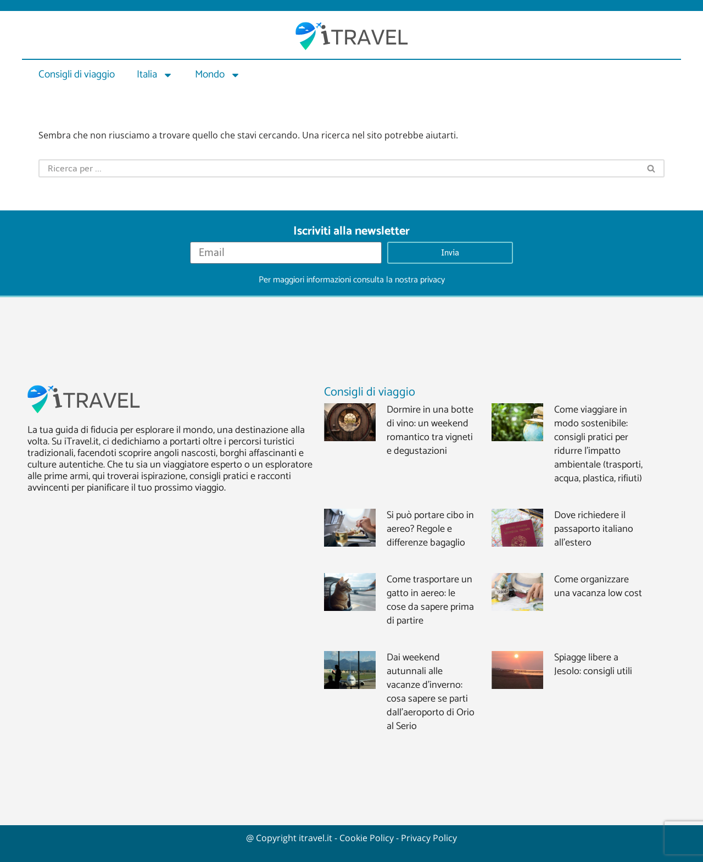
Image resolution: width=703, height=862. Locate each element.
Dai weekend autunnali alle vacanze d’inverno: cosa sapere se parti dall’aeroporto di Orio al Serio (431, 692)
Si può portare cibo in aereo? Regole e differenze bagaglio (430, 529)
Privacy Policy (429, 838)
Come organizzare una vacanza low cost (598, 586)
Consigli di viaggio (76, 74)
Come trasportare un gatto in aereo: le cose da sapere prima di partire (430, 600)
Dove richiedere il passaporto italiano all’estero (593, 529)
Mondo (218, 74)
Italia (155, 74)
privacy (432, 279)
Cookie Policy (366, 838)
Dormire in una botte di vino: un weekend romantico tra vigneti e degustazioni (430, 430)
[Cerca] (338, 168)
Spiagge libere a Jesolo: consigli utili (593, 664)
